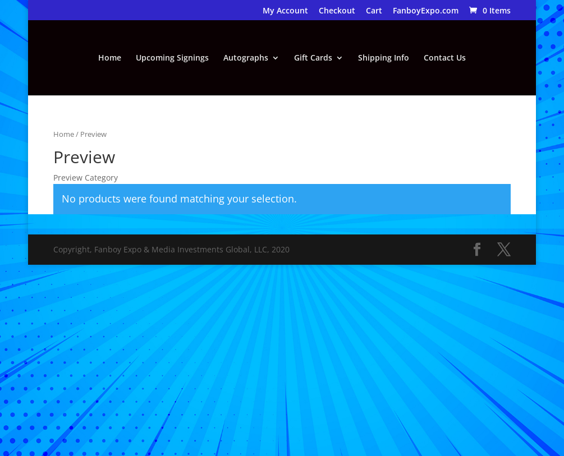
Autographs (245, 58)
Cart (374, 11)
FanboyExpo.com (425, 11)
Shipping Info (383, 58)
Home (109, 58)
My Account (285, 11)
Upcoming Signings (172, 58)
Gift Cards (313, 58)
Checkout (337, 11)
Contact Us (445, 58)
